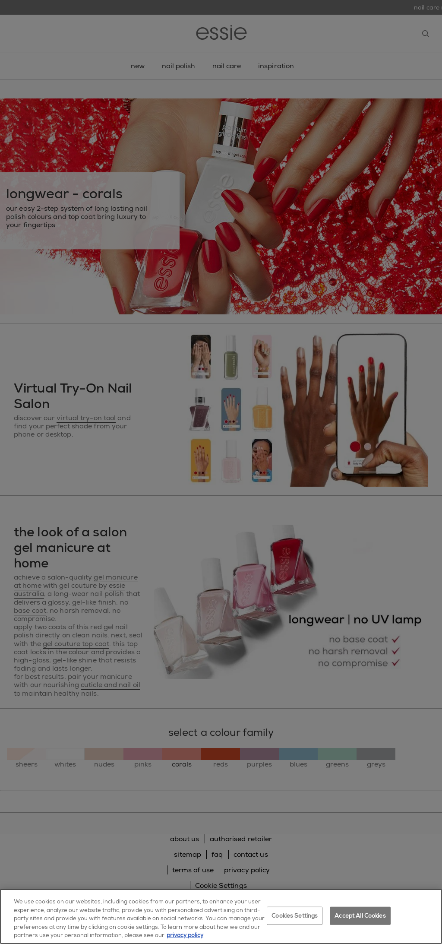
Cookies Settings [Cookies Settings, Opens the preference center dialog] (295, 915)
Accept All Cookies (360, 915)
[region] (221, 916)
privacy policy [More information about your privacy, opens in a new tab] (185, 935)
